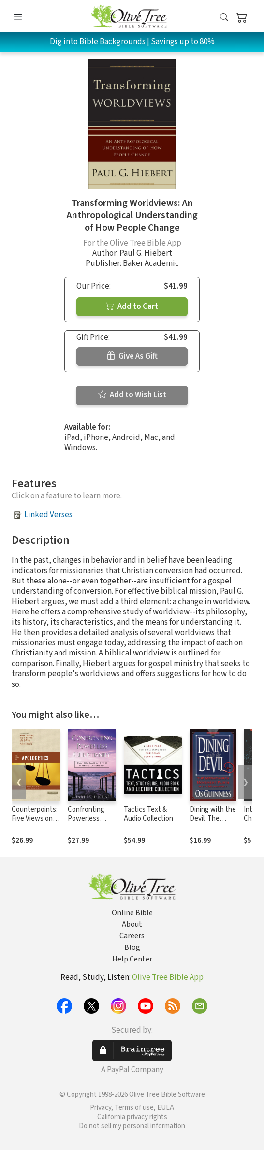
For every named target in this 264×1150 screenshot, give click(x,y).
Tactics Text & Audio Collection (148, 814)
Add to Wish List (132, 395)
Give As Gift (132, 356)
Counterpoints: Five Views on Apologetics (35, 818)
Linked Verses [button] (48, 515)
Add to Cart (132, 306)
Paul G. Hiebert (145, 253)
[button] (224, 18)
